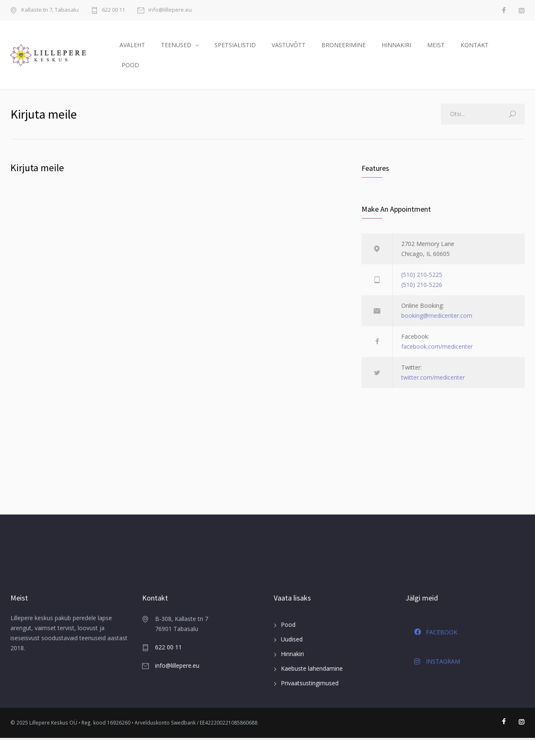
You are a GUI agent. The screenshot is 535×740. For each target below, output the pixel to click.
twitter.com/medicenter (433, 380)
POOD (130, 66)
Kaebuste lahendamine (312, 671)
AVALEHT (132, 46)
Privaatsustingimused (310, 685)
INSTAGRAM (437, 664)
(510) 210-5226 (421, 287)
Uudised (292, 642)
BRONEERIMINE (343, 46)
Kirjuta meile (37, 169)
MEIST (436, 46)
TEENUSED (176, 46)
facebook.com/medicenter (437, 349)
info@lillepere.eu (170, 10)
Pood (288, 627)
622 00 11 (113, 10)
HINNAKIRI (396, 46)
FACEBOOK (435, 634)
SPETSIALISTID (235, 46)
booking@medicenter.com (436, 318)
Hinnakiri (292, 656)
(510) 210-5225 (421, 277)
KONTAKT (475, 46)
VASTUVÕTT (289, 46)
